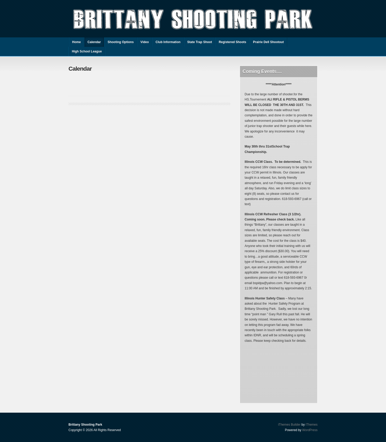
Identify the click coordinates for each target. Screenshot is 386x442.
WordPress (310, 430)
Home (76, 42)
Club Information (168, 42)
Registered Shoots (232, 42)
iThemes (312, 424)
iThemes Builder (289, 424)
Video (144, 42)
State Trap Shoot (199, 42)
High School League (87, 51)
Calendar (94, 42)
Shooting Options (121, 42)
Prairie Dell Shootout (268, 42)
